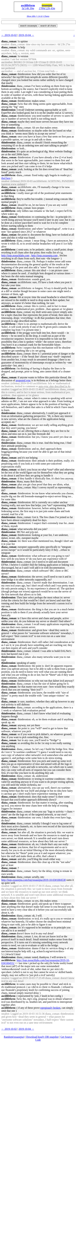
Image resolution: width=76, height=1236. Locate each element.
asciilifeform (28, 5)
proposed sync (23, 380)
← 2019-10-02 (9, 35)
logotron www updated (13, 184)
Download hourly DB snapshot (42, 1036)
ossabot (5, 44)
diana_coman (8, 41)
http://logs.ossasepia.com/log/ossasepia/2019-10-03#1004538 (33, 880)
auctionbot (6, 62)
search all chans (48, 25)
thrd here (6, 178)
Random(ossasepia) (14, 1036)
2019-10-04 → (26, 35)
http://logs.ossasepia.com (44, 255)
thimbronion (8, 86)
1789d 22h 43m (47, 8)
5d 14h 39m (28, 8)
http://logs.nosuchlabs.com (15, 255)
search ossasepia (28, 25)
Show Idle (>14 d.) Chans (38, 16)
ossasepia (47, 5)
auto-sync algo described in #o (55, 386)
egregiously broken (50, 1007)
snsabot (5, 181)
